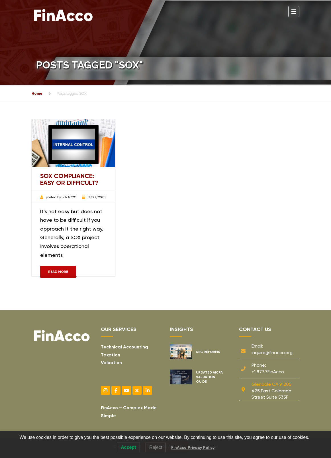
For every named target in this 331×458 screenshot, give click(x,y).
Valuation (111, 362)
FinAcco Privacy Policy (192, 447)
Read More (58, 272)
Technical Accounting (124, 347)
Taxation (110, 355)
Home (37, 93)
